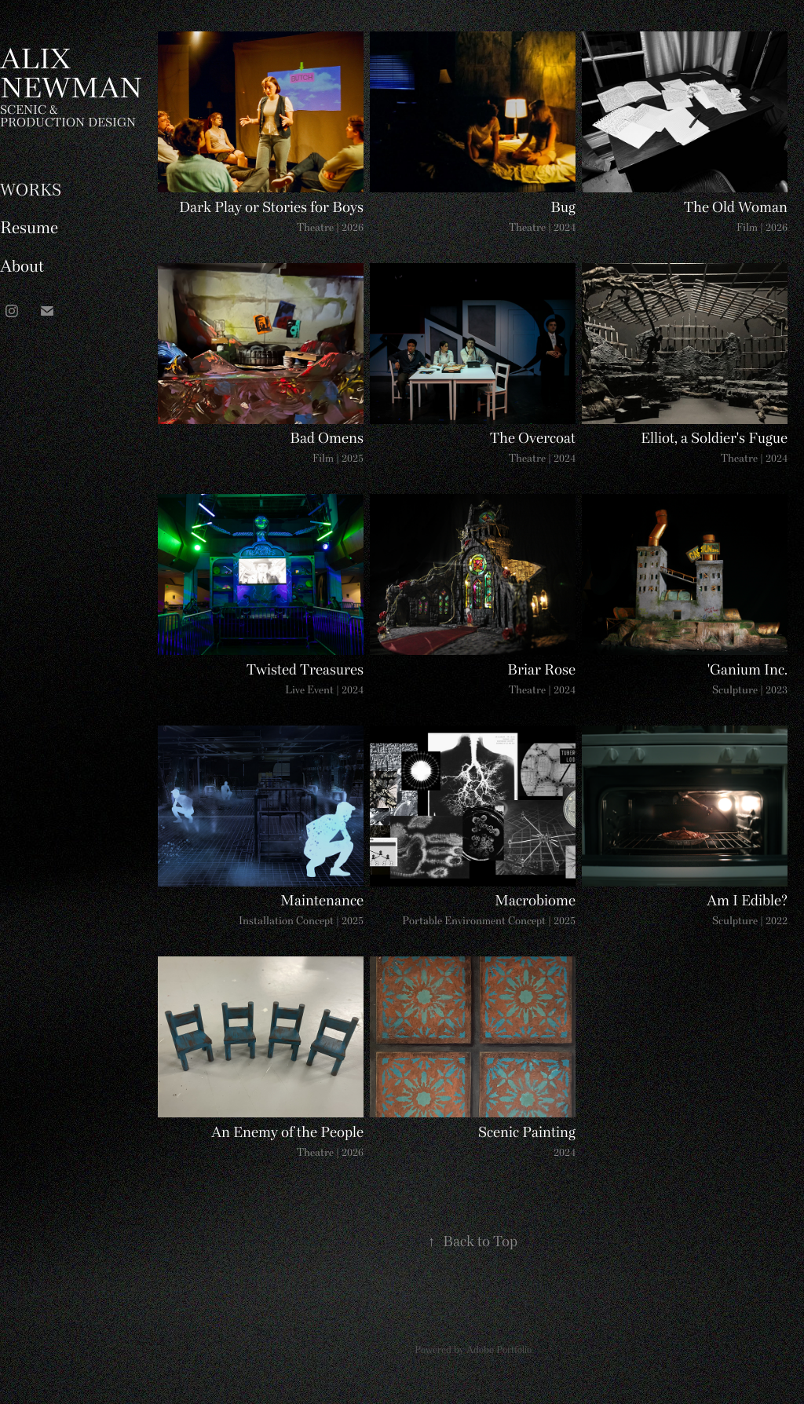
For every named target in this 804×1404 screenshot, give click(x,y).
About (22, 268)
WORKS (30, 192)
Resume (29, 230)
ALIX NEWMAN (71, 76)
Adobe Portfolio (499, 1351)
